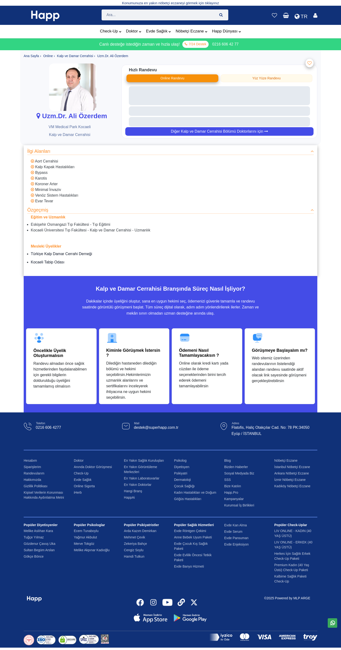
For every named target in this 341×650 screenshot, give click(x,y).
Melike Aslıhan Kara (38, 531)
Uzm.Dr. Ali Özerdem (71, 116)
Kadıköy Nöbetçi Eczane (292, 486)
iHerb (78, 492)
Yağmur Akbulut (85, 537)
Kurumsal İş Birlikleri (239, 505)
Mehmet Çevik (134, 537)
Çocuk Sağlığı (184, 486)
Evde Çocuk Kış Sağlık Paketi (191, 546)
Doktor (133, 32)
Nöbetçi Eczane (191, 32)
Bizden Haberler (236, 467)
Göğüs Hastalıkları (187, 499)
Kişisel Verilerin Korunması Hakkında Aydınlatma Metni (44, 495)
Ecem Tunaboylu (86, 531)
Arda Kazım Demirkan (140, 531)
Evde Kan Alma (235, 525)
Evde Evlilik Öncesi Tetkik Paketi (192, 557)
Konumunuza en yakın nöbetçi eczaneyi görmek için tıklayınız (170, 3)
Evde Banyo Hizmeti (189, 566)
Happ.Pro (231, 492)
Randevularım (34, 473)
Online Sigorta (84, 486)
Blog (227, 460)
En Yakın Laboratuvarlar (141, 478)
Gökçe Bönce (34, 556)
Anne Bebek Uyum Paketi (193, 537)
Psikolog (180, 460)
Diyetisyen (181, 467)
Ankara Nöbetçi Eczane (291, 473)
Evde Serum (233, 531)
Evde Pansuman (236, 538)
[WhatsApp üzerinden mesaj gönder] (332, 624)
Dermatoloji (182, 480)
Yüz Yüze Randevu (266, 78)
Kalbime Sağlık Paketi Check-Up (290, 578)
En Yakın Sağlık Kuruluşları (144, 460)
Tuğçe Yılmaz (34, 537)
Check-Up (110, 32)
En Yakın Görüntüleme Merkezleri (140, 469)
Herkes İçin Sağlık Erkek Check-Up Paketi (292, 556)
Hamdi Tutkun (134, 556)
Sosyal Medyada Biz (239, 473)
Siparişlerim (32, 467)
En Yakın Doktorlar (137, 485)
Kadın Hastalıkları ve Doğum (195, 492)
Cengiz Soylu (134, 550)
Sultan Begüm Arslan (39, 550)
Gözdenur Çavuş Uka (39, 544)
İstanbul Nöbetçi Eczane (292, 467)
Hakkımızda (32, 480)
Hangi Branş (133, 491)
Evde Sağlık (158, 32)
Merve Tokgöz (84, 544)
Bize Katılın (232, 486)
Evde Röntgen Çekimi (190, 531)
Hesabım (30, 460)
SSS (227, 480)
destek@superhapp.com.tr (156, 428)
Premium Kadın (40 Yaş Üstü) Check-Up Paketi (291, 567)
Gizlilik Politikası (35, 486)
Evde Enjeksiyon (236, 544)
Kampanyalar (234, 499)
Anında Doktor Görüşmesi (93, 467)
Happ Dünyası (226, 32)
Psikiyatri (180, 473)
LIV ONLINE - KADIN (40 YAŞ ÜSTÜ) (292, 533)
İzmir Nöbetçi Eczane (289, 480)
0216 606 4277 (48, 428)
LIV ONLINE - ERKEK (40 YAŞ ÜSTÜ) (293, 544)
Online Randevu (172, 78)
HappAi (129, 497)
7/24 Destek (195, 44)
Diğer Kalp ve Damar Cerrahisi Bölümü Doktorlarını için (219, 131)
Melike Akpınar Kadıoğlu (92, 550)
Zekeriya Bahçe (135, 544)
